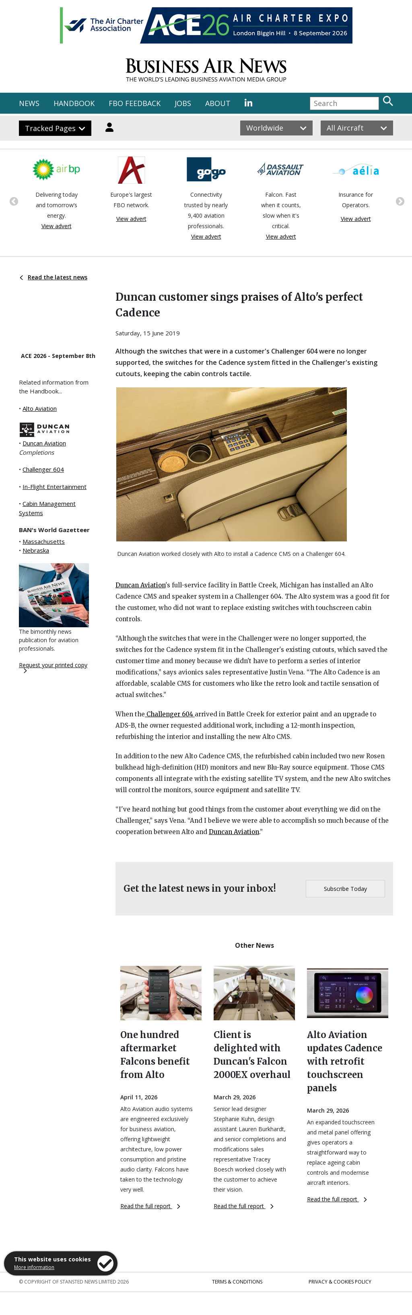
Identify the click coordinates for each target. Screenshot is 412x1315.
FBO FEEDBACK (135, 103)
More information (34, 1267)
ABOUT (218, 103)
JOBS (183, 103)
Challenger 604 (43, 469)
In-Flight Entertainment (55, 487)
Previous (13, 201)
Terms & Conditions (237, 1281)
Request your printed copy (53, 667)
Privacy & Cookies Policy (340, 1281)
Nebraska (36, 550)
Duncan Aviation (44, 443)
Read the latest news (53, 277)
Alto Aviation (40, 408)
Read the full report (150, 1206)
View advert (56, 226)
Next (399, 201)
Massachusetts (44, 541)
